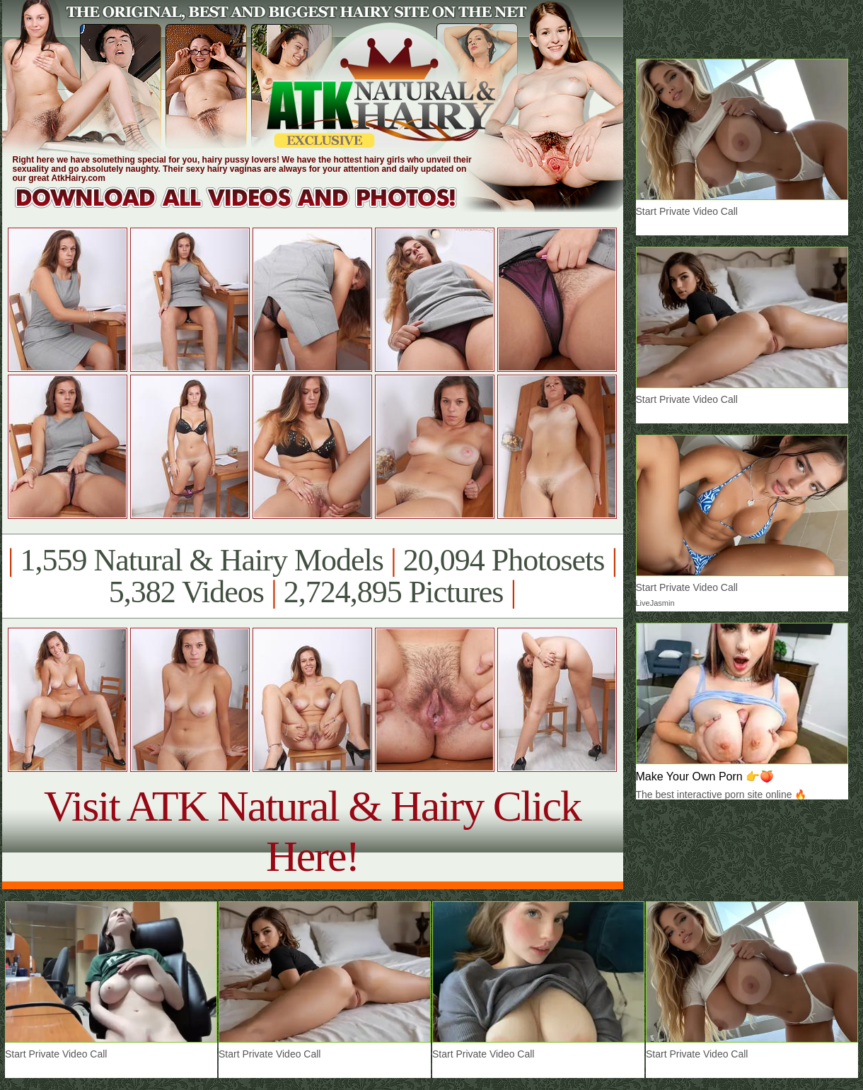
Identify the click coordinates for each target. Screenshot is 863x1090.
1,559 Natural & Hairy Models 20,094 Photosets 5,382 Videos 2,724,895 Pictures (312, 576)
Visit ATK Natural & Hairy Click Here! (312, 831)
